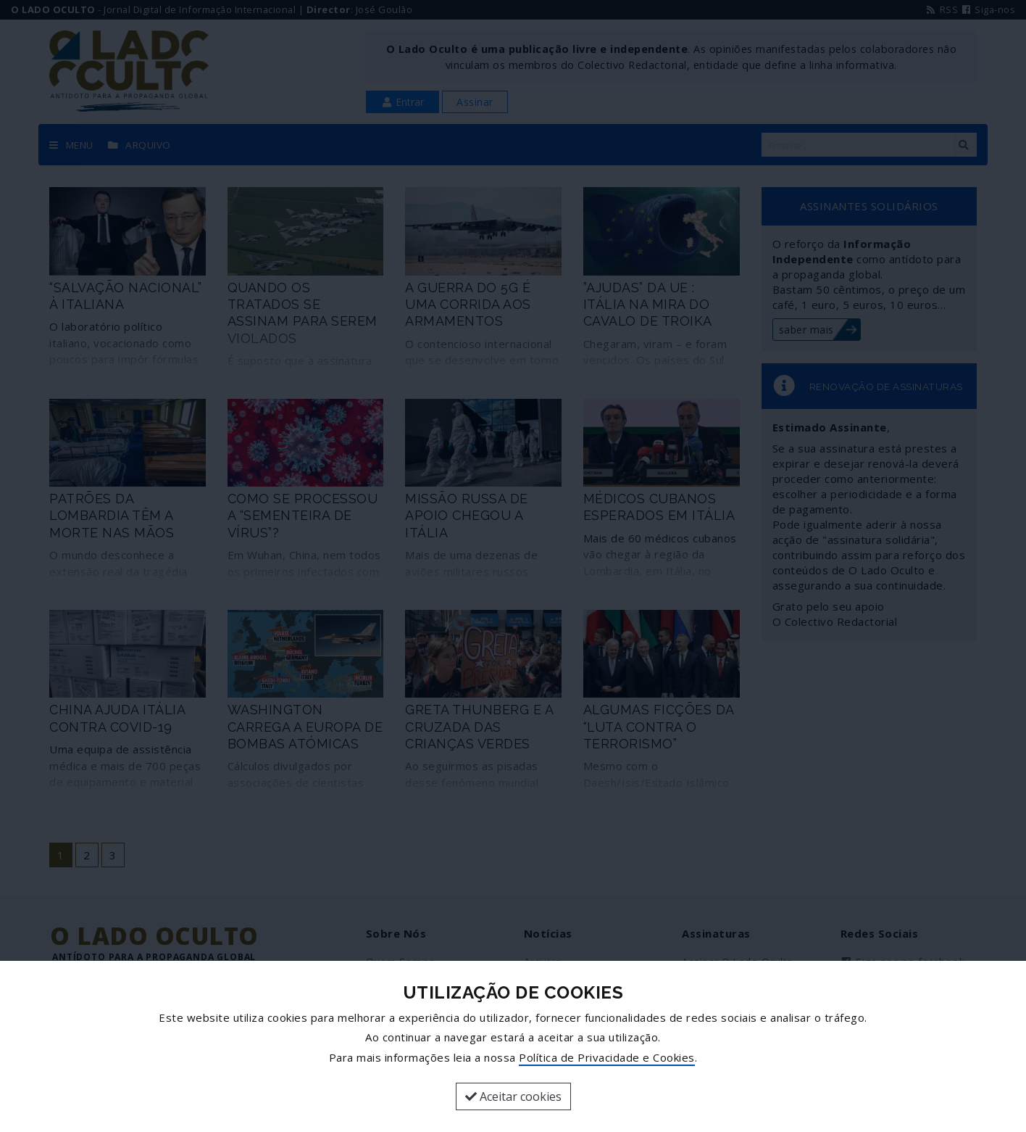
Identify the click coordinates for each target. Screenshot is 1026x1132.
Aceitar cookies (513, 1096)
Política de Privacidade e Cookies (607, 1057)
